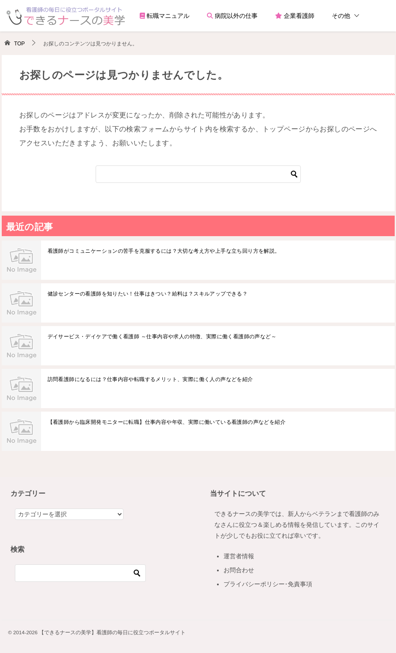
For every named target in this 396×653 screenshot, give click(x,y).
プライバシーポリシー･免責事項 (268, 584)
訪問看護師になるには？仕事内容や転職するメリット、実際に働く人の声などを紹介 (150, 379)
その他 (341, 15)
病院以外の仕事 (232, 15)
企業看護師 (294, 15)
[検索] (198, 174)
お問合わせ (239, 570)
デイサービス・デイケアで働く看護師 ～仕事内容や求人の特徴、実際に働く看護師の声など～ (162, 336)
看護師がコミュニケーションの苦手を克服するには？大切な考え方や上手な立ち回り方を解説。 (164, 251)
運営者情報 (239, 556)
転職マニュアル (164, 15)
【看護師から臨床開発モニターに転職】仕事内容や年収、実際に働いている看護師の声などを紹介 (167, 422)
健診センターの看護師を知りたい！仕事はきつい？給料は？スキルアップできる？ (148, 294)
